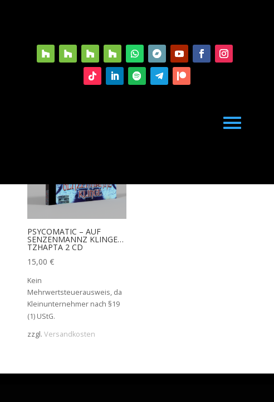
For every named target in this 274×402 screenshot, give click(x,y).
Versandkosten (69, 334)
